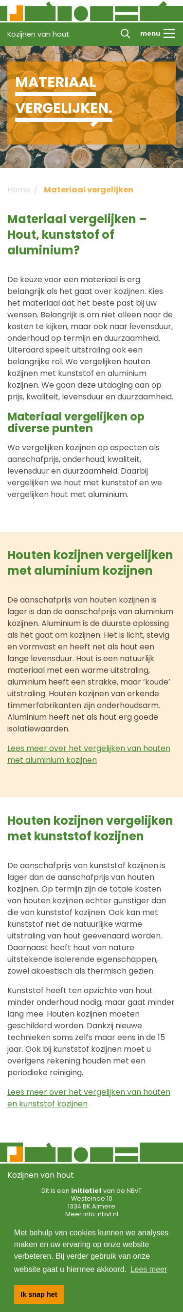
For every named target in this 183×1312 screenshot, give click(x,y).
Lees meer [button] (148, 1269)
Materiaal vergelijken (88, 189)
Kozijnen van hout (40, 1175)
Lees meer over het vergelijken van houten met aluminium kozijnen (88, 754)
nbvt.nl (108, 1214)
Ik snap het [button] (38, 1294)
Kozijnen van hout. (39, 34)
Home (18, 189)
